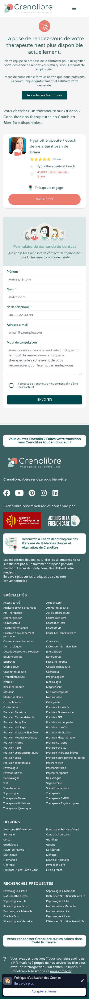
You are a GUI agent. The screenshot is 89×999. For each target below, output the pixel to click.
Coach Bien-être (55, 623)
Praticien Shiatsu (56, 747)
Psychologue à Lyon (58, 916)
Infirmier (8, 682)
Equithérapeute (12, 656)
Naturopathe (54, 697)
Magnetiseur (54, 687)
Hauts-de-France (13, 849)
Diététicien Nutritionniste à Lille (65, 921)
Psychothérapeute (57, 773)
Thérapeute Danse (14, 798)
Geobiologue (11, 666)
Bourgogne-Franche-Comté (62, 829)
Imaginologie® (55, 676)
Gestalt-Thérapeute (58, 666)
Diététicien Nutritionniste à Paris (65, 896)
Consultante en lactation (18, 641)
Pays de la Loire (55, 864)
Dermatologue (12, 646)
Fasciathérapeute (56, 661)
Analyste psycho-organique (19, 607)
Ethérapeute (54, 656)
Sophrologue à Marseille (60, 891)
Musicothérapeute (57, 692)
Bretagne (9, 834)
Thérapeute (53, 793)
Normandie (10, 859)
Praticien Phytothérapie (60, 737)
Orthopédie (53, 702)
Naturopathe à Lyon (15, 896)
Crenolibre (11, 479)
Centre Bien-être (56, 617)
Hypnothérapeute (14, 676)
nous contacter (60, 971)
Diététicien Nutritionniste (61, 646)
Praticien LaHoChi (57, 727)
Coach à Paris (11, 916)
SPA (5, 783)
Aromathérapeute (57, 607)
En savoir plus (24, 984)
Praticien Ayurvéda (57, 707)
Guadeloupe (10, 844)
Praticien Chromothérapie (18, 717)
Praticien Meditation (58, 732)
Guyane (50, 844)
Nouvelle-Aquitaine (57, 859)
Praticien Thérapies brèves (62, 752)
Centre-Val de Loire (57, 834)
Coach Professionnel (15, 628)
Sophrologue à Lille (14, 901)
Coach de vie (53, 628)
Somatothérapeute (57, 788)
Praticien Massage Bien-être (20, 732)
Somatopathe (11, 788)
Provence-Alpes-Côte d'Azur (20, 870)
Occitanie (9, 864)
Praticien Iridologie (14, 727)
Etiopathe (9, 661)
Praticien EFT (54, 717)
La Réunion (53, 849)
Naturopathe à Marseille (61, 906)
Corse (6, 839)
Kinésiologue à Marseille (18, 921)
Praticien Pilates (13, 742)
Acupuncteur (54, 602)
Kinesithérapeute (13, 687)
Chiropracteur (11, 623)
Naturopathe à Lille (57, 911)
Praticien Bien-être (14, 712)
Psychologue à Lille (57, 901)
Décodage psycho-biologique (21, 651)
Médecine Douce (13, 697)
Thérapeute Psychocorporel (62, 803)
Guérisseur (52, 671)
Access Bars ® (12, 602)
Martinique (10, 854)
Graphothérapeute (14, 671)
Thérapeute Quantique (17, 808)
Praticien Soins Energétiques (20, 752)
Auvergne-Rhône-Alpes (17, 829)
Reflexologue (11, 778)
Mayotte (51, 854)
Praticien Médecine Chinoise (20, 737)
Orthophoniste (12, 702)
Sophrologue (11, 793)
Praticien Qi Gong (56, 742)
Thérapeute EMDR (57, 798)
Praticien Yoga (12, 757)
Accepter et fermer (44, 991)
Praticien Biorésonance (60, 712)
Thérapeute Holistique (16, 803)
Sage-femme (54, 783)
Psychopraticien (12, 773)
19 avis (56, 159)
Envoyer (44, 399)
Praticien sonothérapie (17, 762)
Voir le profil (44, 199)
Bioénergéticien (12, 617)
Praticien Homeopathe (59, 722)
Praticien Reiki (12, 747)
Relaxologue (53, 778)
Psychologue (10, 768)
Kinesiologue (54, 682)
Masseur (8, 692)
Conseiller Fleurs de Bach (61, 633)
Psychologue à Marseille (17, 911)
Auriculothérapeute (58, 612)
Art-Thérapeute (12, 612)
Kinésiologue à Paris (15, 906)
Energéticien (54, 651)
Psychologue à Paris (15, 891)
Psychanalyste (54, 762)
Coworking (52, 641)
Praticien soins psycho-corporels (65, 757)
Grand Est (52, 839)
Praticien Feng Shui (14, 722)
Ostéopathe (10, 707)
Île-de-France (54, 870)
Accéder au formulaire (44, 95)
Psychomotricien (56, 768)
